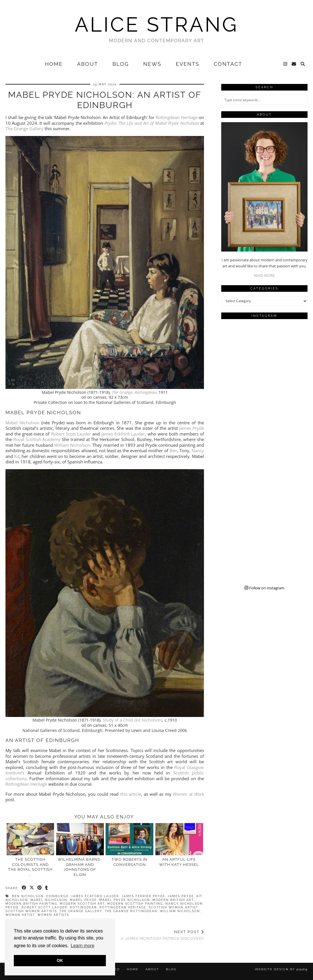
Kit (16, 456)
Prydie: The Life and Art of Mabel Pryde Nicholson (151, 123)
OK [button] (60, 960)
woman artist (20, 914)
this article (130, 794)
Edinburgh (57, 896)
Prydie (12, 907)
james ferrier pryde (143, 896)
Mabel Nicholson (22, 422)
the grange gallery (81, 911)
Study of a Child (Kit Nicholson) (132, 720)
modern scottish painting (135, 903)
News (152, 64)
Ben (173, 450)
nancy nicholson (184, 903)
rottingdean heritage (123, 907)
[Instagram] (285, 64)
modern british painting (31, 903)
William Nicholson (72, 445)
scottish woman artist (173, 907)
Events (187, 64)
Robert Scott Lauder (71, 434)
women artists (53, 914)
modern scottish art (82, 903)
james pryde (181, 896)
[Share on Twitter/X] (32, 887)
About (87, 64)
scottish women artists (31, 911)
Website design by (281, 969)
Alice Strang (156, 24)
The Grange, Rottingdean (134, 392)
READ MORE (264, 275)
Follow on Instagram (264, 587)
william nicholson (180, 911)
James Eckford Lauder (123, 434)
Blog (120, 64)
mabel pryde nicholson (124, 900)
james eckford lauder (95, 896)
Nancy (198, 450)
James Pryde (191, 428)
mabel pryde (83, 900)
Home (54, 64)
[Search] (303, 64)
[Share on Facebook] (24, 887)
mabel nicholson (48, 900)
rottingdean (83, 907)
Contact (228, 64)
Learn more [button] (82, 945)
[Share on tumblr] (47, 887)
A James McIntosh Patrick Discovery (162, 935)
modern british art (173, 900)
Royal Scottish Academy (37, 439)
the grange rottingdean (131, 911)
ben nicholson (28, 896)
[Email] (294, 64)
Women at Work (188, 794)
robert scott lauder (44, 907)
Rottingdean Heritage (176, 117)
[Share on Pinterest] (40, 887)
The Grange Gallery (24, 128)
